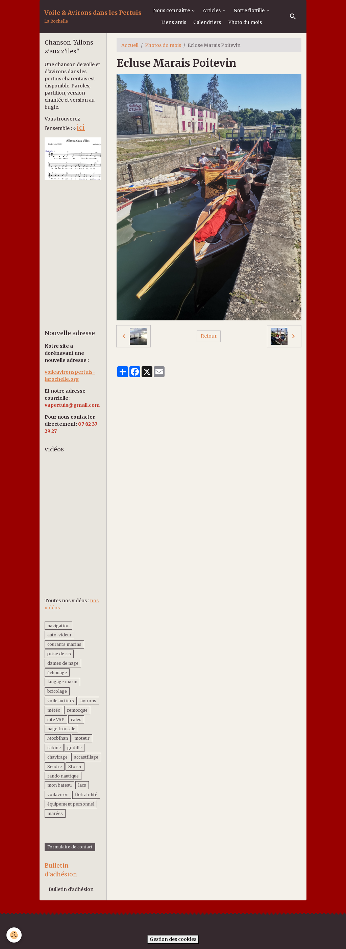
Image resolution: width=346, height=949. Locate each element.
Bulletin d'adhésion (71, 889)
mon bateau (59, 785)
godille (74, 747)
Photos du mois (163, 45)
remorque (77, 710)
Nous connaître (172, 10)
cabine (54, 747)
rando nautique (63, 776)
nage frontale (61, 728)
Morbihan (57, 738)
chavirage (57, 757)
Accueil (130, 45)
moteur (82, 738)
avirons (88, 700)
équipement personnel (70, 804)
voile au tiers (60, 700)
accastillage (86, 757)
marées (55, 813)
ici (81, 127)
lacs (82, 785)
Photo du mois (245, 22)
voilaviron (58, 794)
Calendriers (207, 22)
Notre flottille (249, 10)
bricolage (57, 691)
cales (76, 719)
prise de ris (59, 653)
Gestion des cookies (173, 939)
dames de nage (62, 663)
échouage (57, 672)
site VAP (56, 719)
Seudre (54, 766)
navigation (58, 625)
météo (53, 710)
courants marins (64, 644)
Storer (75, 766)
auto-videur (59, 634)
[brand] (92, 16)
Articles (212, 10)
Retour (209, 336)
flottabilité (86, 794)
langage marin (62, 681)
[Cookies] (14, 935)
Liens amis (173, 22)
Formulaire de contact (70, 846)
